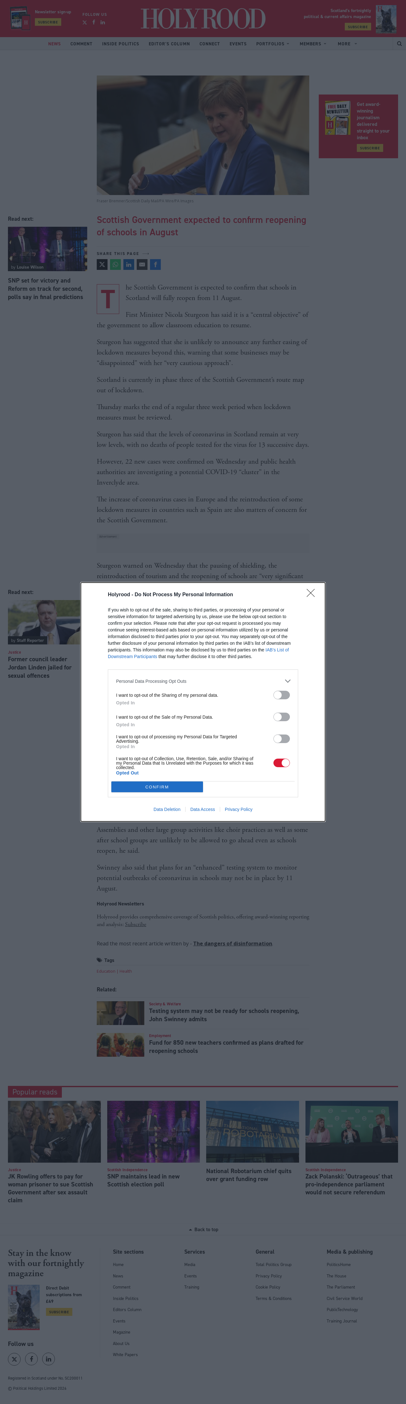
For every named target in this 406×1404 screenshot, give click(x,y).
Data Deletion (167, 809)
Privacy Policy (238, 809)
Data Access (202, 809)
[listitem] (203, 681)
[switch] (281, 695)
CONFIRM (157, 787)
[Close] (313, 595)
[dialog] (203, 702)
